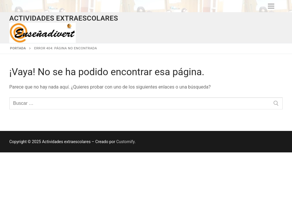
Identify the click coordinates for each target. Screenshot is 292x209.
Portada (18, 48)
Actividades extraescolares (63, 18)
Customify (125, 141)
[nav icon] (271, 6)
